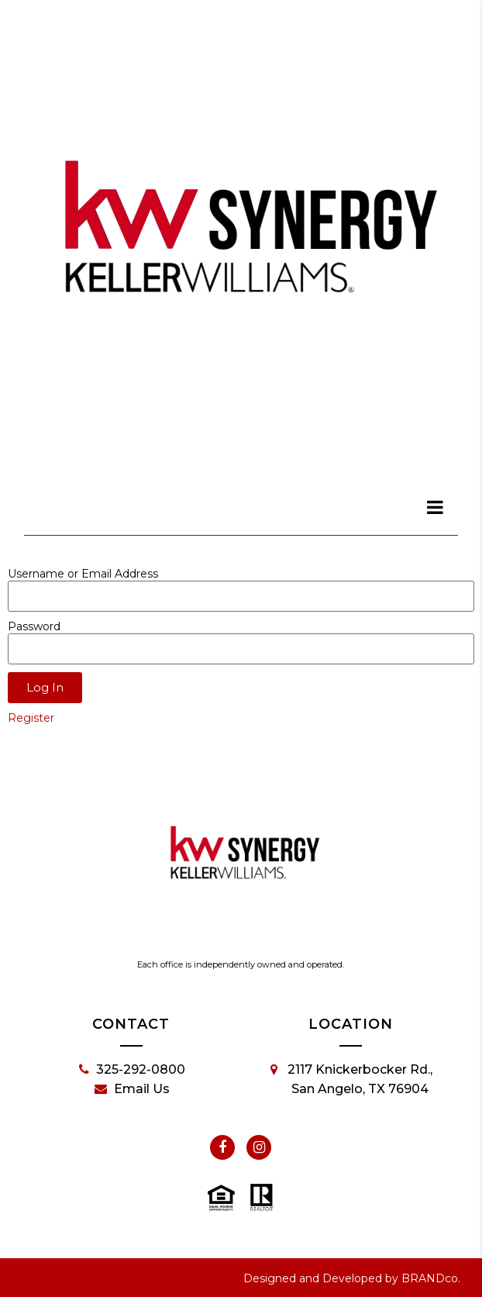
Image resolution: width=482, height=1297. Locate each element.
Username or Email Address (83, 574)
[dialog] (435, 507)
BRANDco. (430, 1278)
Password (34, 626)
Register (31, 718)
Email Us (132, 1089)
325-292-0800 (132, 1070)
